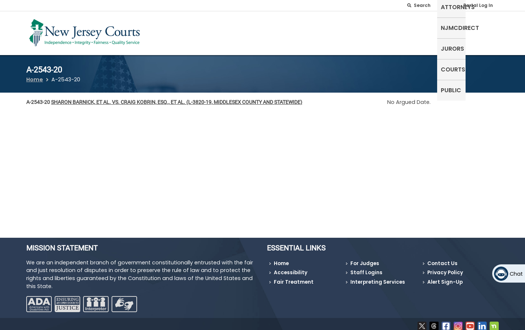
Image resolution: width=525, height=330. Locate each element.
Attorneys (342, 31)
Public (485, 31)
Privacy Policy (445, 268)
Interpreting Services (377, 277)
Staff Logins (366, 268)
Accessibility (290, 268)
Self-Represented (291, 31)
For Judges (364, 259)
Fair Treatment (294, 277)
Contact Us (442, 259)
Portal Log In (478, 5)
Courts (455, 31)
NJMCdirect (386, 31)
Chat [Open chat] (516, 273)
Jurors (424, 31)
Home (34, 75)
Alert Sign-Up (445, 277)
